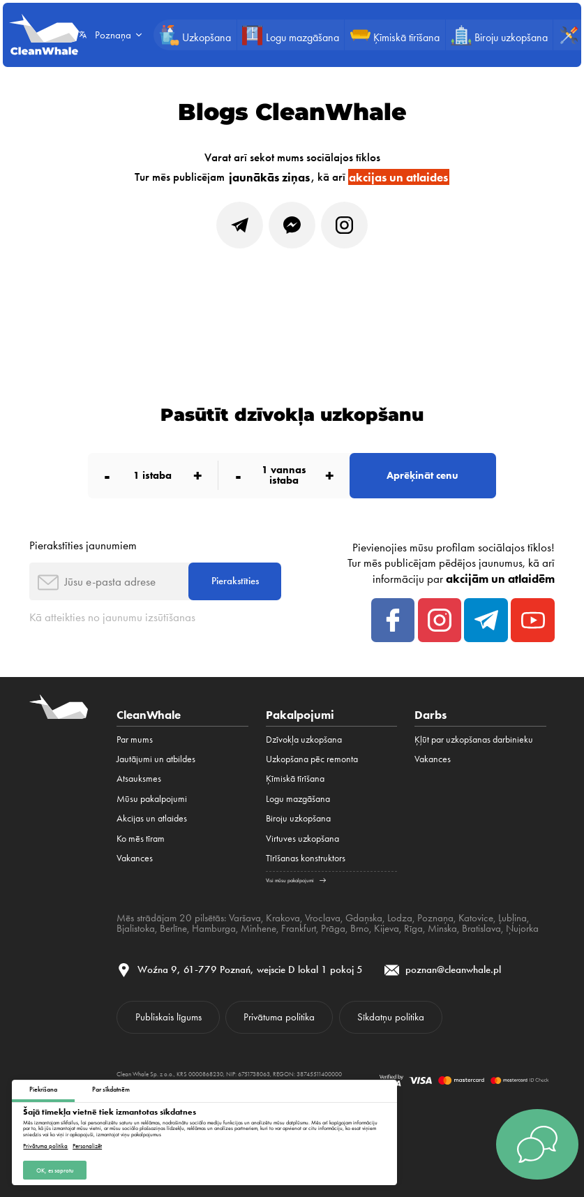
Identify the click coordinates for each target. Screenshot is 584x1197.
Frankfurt (298, 928)
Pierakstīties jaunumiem (83, 545)
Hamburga (214, 928)
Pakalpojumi (300, 715)
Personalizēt (87, 1146)
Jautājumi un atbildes (156, 759)
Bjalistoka (136, 928)
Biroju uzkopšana (298, 818)
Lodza (399, 918)
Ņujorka (522, 928)
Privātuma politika (45, 1146)
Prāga (333, 928)
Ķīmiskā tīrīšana (295, 779)
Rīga (413, 928)
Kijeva (386, 928)
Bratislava (481, 928)
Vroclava (322, 918)
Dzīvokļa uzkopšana (304, 739)
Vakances (135, 858)
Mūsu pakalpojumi (152, 799)
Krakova (283, 918)
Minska (442, 928)
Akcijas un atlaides (152, 818)
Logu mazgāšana (298, 799)
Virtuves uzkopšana (302, 839)
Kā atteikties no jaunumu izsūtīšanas (112, 617)
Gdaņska (363, 918)
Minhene (258, 928)
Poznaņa (435, 918)
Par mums (135, 739)
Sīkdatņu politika (390, 1017)
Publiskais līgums (168, 1017)
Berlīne (173, 928)
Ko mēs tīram (141, 839)
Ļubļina (512, 918)
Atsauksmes (139, 779)
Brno (359, 928)
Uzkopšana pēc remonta (312, 759)
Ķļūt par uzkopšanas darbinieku (473, 739)
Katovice (475, 918)
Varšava (245, 918)
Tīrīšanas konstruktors (305, 858)
